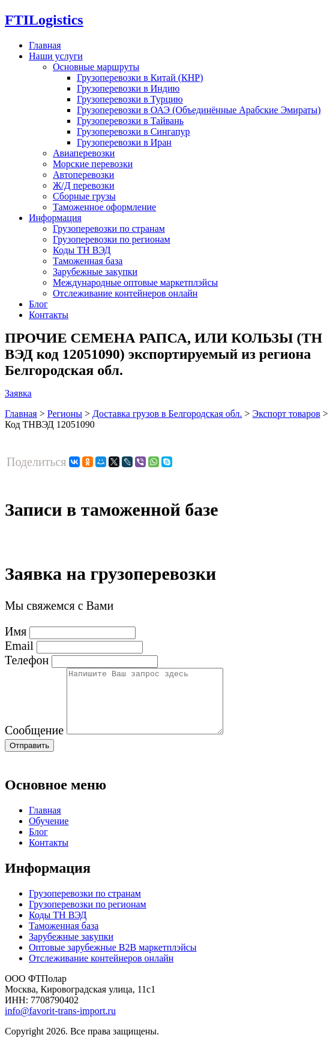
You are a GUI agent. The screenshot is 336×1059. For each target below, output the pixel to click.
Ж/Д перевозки (84, 185)
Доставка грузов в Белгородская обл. (167, 414)
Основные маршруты (96, 67)
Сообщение (34, 742)
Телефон (27, 660)
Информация (55, 218)
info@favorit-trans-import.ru (60, 1023)
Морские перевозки (93, 164)
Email (19, 645)
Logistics (44, 20)
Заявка (18, 393)
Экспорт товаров (286, 414)
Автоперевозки (83, 175)
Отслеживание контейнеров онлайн (125, 293)
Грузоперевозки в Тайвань (130, 121)
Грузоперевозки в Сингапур (133, 131)
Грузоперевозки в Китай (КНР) (140, 77)
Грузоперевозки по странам (109, 228)
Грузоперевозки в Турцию (130, 99)
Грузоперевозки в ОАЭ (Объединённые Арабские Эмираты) (199, 110)
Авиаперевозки (84, 153)
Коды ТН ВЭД (81, 250)
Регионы (64, 414)
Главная (45, 45)
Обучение (48, 833)
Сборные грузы (84, 196)
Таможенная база (87, 261)
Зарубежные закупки (95, 272)
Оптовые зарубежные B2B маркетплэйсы (113, 960)
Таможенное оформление (104, 207)
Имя (15, 631)
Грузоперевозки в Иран (124, 142)
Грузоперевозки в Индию (128, 88)
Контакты (48, 315)
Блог (38, 304)
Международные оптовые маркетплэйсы (135, 282)
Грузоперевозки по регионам (111, 239)
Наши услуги (56, 56)
